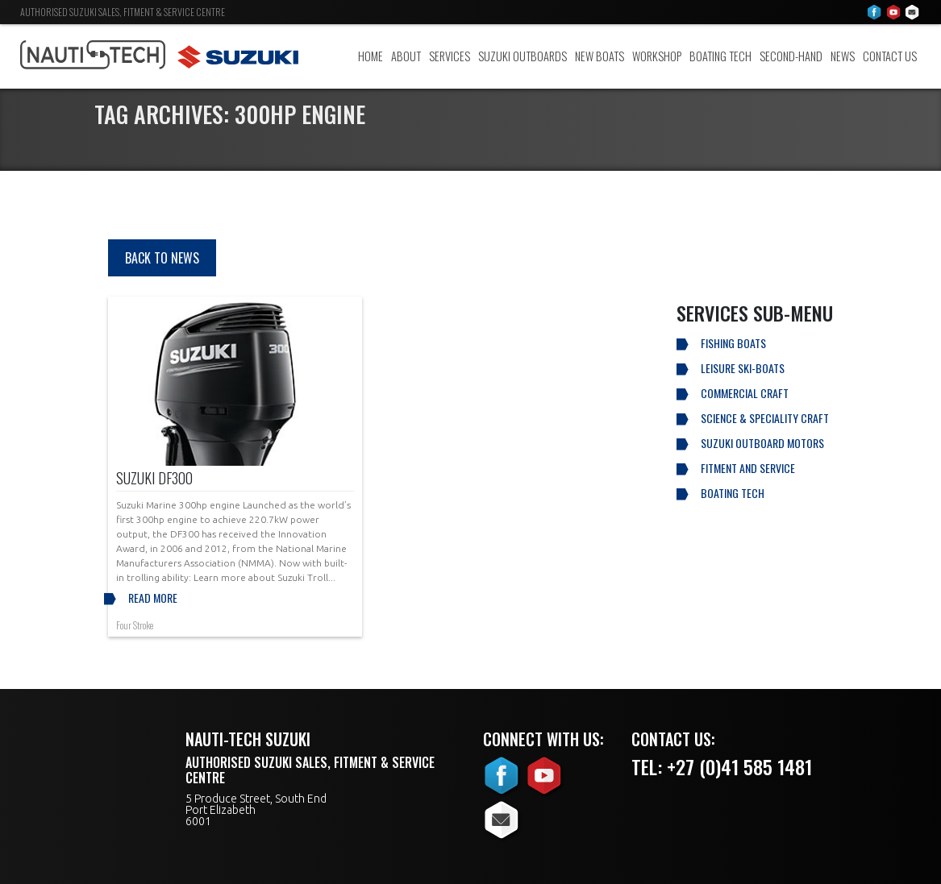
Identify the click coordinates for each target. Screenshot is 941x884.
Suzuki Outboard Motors (762, 442)
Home (370, 56)
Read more (152, 597)
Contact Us (890, 56)
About (406, 56)
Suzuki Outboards (522, 56)
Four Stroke (134, 625)
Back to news (162, 258)
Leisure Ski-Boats (743, 367)
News (843, 56)
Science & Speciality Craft (765, 417)
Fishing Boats (733, 342)
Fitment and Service (748, 467)
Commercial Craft (745, 392)
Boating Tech (720, 56)
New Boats (599, 56)
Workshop (656, 56)
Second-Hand (791, 56)
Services (449, 56)
